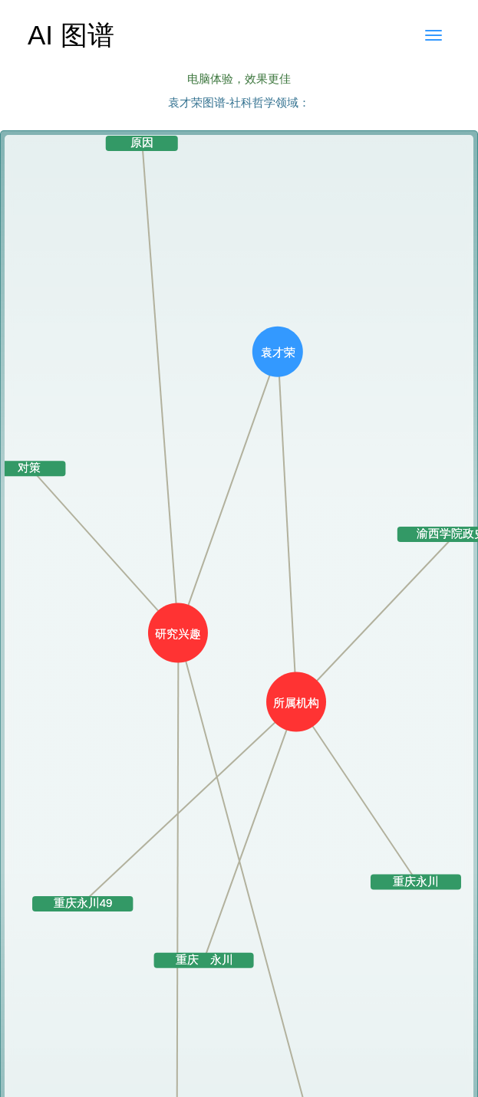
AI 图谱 (71, 35)
